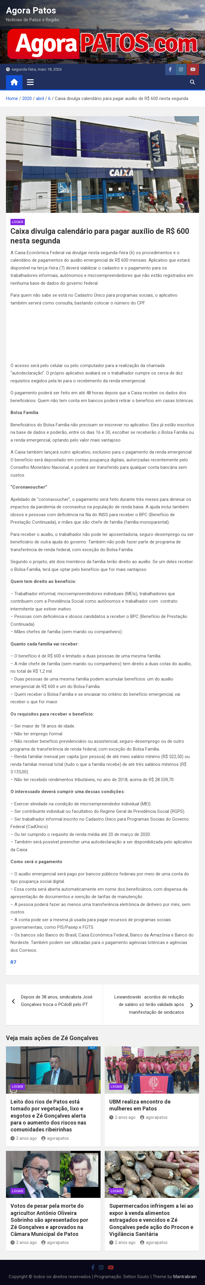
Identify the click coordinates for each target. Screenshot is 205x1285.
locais (17, 222)
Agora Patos (31, 10)
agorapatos (55, 1138)
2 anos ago (23, 1138)
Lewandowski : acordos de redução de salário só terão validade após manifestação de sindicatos (149, 1004)
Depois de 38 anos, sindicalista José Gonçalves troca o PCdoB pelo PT (56, 1000)
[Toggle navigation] (30, 82)
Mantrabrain (185, 1276)
